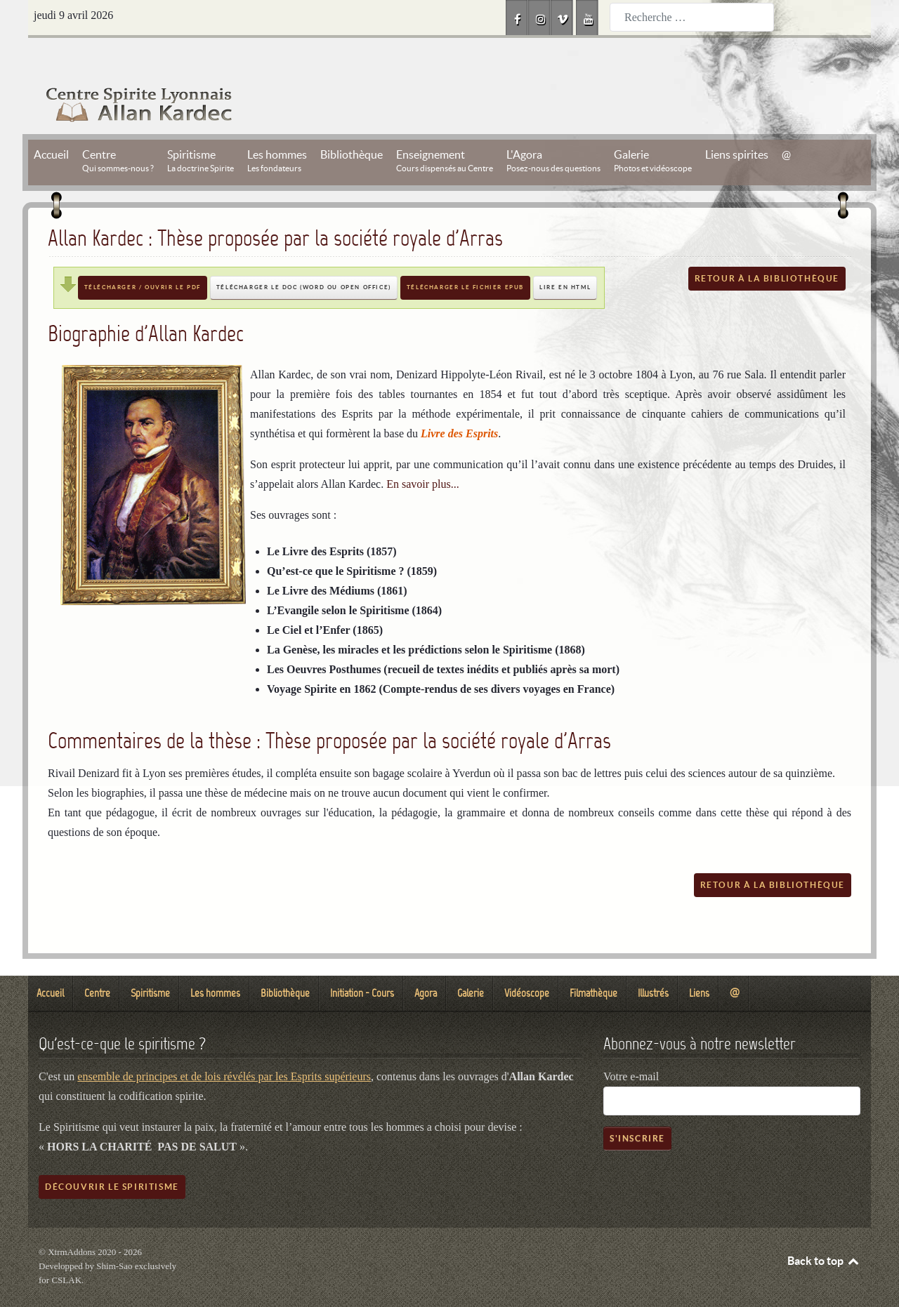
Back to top (823, 1229)
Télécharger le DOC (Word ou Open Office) (303, 256)
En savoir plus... (422, 452)
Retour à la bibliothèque (767, 246)
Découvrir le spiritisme (112, 1155)
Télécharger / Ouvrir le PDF (142, 256)
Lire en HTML (565, 256)
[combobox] (692, 17)
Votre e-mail (631, 1045)
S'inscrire (637, 1106)
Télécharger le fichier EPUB (465, 256)
